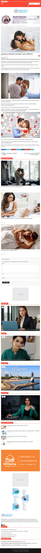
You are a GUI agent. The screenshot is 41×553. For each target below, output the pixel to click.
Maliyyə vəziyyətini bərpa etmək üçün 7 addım (8, 534)
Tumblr (23, 149)
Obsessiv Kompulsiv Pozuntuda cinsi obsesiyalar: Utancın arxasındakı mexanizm (15, 543)
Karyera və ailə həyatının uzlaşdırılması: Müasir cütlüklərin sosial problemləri (18, 419)
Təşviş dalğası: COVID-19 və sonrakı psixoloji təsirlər (10, 541)
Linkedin (18, 149)
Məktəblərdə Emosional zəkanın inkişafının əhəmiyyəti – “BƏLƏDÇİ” (20, 441)
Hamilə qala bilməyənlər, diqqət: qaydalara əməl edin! (17, 425)
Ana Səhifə (16, 551)
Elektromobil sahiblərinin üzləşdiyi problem (10, 153)
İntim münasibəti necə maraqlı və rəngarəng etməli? (12, 186)
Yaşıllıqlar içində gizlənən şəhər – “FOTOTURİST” (12, 389)
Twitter (8, 149)
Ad (3, 273)
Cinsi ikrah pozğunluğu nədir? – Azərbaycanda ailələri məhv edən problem (17, 218)
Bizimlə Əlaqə (26, 551)
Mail (32, 149)
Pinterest (28, 149)
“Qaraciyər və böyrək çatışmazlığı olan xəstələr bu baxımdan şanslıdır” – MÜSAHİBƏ (23, 430)
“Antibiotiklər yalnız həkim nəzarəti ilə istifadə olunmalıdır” (14, 359)
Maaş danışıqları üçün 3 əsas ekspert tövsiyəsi (10, 1)
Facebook (3, 149)
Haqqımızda (21, 551)
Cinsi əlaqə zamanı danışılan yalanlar (9, 250)
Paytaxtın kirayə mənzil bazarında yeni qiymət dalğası (31, 153)
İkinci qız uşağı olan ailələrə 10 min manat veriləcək (17, 436)
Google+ (13, 149)
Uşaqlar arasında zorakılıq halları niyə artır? (8, 536)
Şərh (3, 263)
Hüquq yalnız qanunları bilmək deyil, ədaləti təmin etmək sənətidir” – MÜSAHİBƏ (19, 329)
